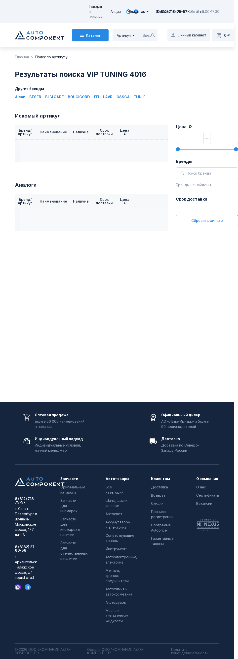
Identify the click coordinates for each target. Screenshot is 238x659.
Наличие (81, 132)
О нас (201, 487)
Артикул (124, 35)
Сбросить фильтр (207, 220)
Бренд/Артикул (25, 132)
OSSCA (123, 97)
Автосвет (114, 514)
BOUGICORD (79, 97)
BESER (35, 97)
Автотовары (117, 478)
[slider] (178, 149)
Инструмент (116, 549)
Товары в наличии (96, 11)
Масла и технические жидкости (117, 615)
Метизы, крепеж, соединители (117, 575)
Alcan (20, 97)
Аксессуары (116, 602)
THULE (140, 97)
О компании (167, 11)
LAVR (108, 97)
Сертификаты (208, 495)
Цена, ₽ (125, 132)
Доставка (159, 487)
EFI (96, 97)
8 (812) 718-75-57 (25, 500)
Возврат (158, 495)
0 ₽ (227, 35)
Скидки (157, 503)
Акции (116, 11)
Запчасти (69, 478)
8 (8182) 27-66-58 (25, 548)
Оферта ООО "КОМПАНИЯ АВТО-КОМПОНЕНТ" (115, 651)
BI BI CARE (54, 97)
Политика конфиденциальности (189, 651)
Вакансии (204, 503)
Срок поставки (104, 132)
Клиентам (137, 11)
